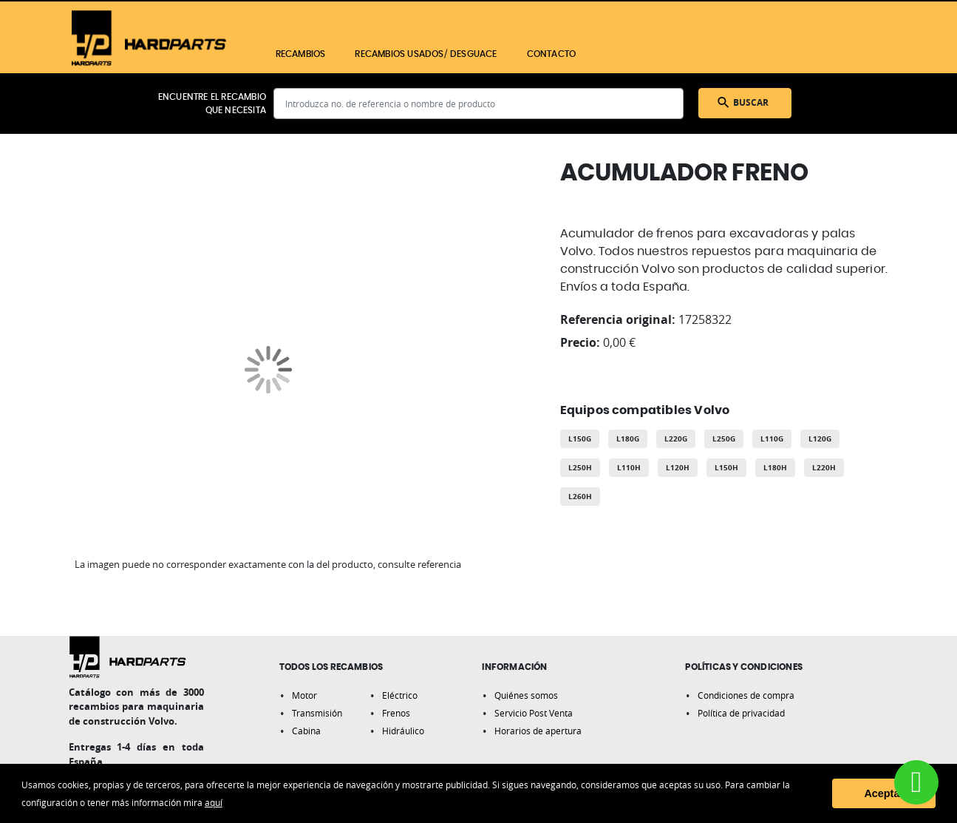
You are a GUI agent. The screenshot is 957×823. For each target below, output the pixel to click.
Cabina (306, 730)
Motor (304, 695)
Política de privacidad (741, 713)
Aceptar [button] (884, 793)
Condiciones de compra (746, 695)
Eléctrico (400, 695)
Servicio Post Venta (533, 713)
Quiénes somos (526, 695)
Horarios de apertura (538, 730)
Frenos (396, 713)
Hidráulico (403, 730)
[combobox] (478, 103)
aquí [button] (213, 802)
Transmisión (317, 713)
